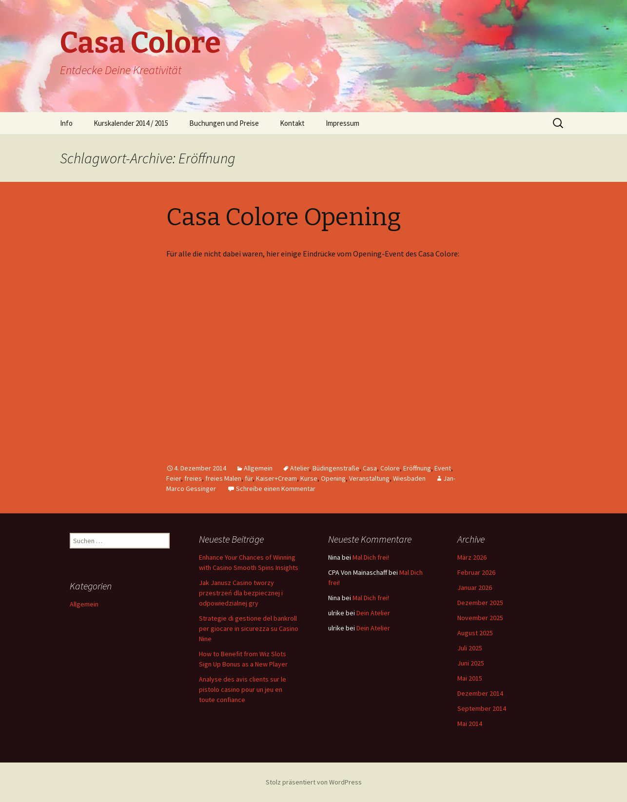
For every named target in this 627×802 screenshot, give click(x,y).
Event (442, 468)
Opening (333, 478)
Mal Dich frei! (371, 557)
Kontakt (292, 123)
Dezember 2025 (480, 602)
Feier (173, 478)
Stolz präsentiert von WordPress (314, 782)
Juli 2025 (469, 648)
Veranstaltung (369, 478)
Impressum (342, 123)
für (249, 478)
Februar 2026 (476, 572)
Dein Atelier (373, 612)
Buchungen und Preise (224, 123)
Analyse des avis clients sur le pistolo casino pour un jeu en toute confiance (242, 689)
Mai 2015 (469, 678)
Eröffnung (417, 468)
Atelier (299, 468)
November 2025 (480, 617)
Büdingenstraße (336, 468)
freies (193, 478)
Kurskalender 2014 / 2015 (131, 123)
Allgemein (258, 468)
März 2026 (472, 557)
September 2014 (481, 708)
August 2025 (475, 632)
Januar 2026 (474, 587)
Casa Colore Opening (283, 217)
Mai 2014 (469, 723)
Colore (390, 468)
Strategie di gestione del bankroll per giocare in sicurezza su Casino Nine (248, 628)
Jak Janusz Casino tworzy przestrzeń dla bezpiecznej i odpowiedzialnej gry (241, 592)
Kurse (308, 478)
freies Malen (223, 478)
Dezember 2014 (480, 693)
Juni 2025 (470, 663)
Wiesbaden (409, 478)
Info (66, 123)
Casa (370, 468)
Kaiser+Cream (276, 478)
